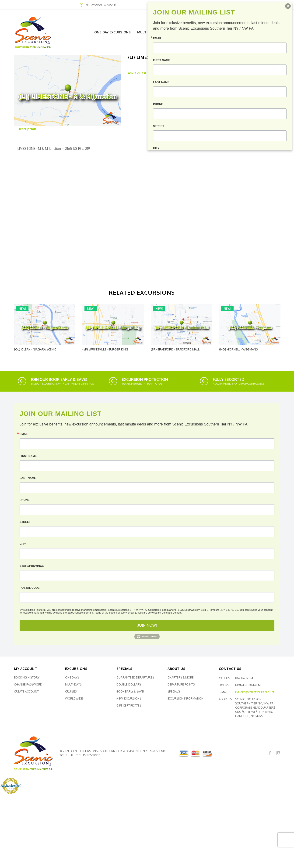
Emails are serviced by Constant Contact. (158, 612)
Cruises (71, 691)
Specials (174, 691)
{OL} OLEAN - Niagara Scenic (35, 349)
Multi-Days (73, 684)
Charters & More (181, 677)
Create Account (26, 691)
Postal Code (30, 587)
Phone (25, 500)
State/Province (32, 565)
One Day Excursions (112, 32)
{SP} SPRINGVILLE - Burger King (105, 349)
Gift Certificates (128, 705)
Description (27, 129)
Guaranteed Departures (135, 677)
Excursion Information (185, 698)
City (23, 544)
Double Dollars (128, 684)
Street (25, 522)
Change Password (28, 684)
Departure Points (181, 684)
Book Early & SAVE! (130, 691)
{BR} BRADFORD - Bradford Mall (175, 349)
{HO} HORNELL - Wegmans (238, 349)
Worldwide (74, 698)
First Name (28, 456)
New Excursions (128, 698)
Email (24, 434)
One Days (72, 677)
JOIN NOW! (147, 625)
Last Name (28, 478)
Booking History (26, 677)
